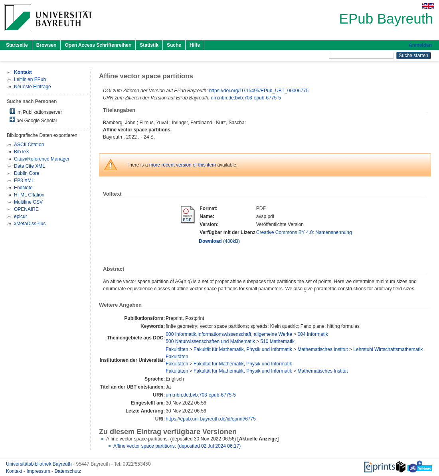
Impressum (38, 471)
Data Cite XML (29, 166)
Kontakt (15, 471)
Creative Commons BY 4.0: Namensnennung (304, 232)
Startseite (17, 45)
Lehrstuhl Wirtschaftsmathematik (388, 349)
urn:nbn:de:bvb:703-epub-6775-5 (246, 98)
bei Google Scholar (33, 120)
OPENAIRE (26, 209)
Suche (174, 45)
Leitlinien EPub (30, 79)
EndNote (23, 187)
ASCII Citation (29, 144)
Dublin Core (26, 173)
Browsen (46, 45)
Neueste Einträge (32, 86)
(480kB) (219, 241)
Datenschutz (67, 471)
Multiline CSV (28, 202)
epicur (20, 216)
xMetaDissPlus (29, 223)
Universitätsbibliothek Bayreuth (39, 464)
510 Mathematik (278, 341)
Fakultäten (177, 349)
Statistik (149, 45)
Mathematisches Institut (323, 349)
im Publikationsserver (36, 111)
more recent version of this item (182, 165)
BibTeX (21, 152)
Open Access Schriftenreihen (98, 45)
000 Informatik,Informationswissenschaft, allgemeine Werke (229, 334)
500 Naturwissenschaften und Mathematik (210, 341)
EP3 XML (24, 180)
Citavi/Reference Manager (41, 159)
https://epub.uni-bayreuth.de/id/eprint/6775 (211, 419)
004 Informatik (313, 334)
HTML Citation (29, 195)
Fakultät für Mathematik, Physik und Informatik (243, 349)
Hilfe (195, 45)
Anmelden (420, 45)
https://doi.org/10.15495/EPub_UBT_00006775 (259, 90)
